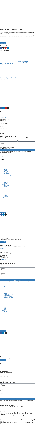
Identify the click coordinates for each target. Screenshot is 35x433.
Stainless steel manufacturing (8, 175)
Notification (2, 274)
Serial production (6, 171)
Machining (5, 170)
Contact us (3, 197)
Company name (2, 385)
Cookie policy (2, 159)
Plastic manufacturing (7, 176)
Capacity (3, 167)
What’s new (5, 195)
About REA (1, 126)
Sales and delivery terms (4, 128)
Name (1, 264)
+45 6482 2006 (3, 117)
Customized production (7, 172)
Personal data (2, 162)
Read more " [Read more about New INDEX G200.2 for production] (2, 68)
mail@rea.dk (2, 248)
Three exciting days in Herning (8, 78)
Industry (5, 189)
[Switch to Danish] (19, 205)
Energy (5, 309)
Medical (5, 188)
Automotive (5, 186)
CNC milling (5, 169)
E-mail (1, 269)
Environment (2, 133)
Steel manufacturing (7, 174)
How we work (6, 183)
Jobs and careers (3, 131)
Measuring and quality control (8, 297)
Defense (5, 187)
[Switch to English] (17, 428)
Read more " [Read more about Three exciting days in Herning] (2, 80)
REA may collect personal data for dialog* (7, 147)
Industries (3, 184)
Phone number (2, 272)
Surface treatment (6, 180)
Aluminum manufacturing (8, 296)
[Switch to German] (19, 209)
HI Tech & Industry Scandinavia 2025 (23, 62)
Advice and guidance (7, 181)
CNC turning (5, 168)
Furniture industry (6, 185)
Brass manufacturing (7, 173)
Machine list (5, 182)
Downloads (5, 194)
